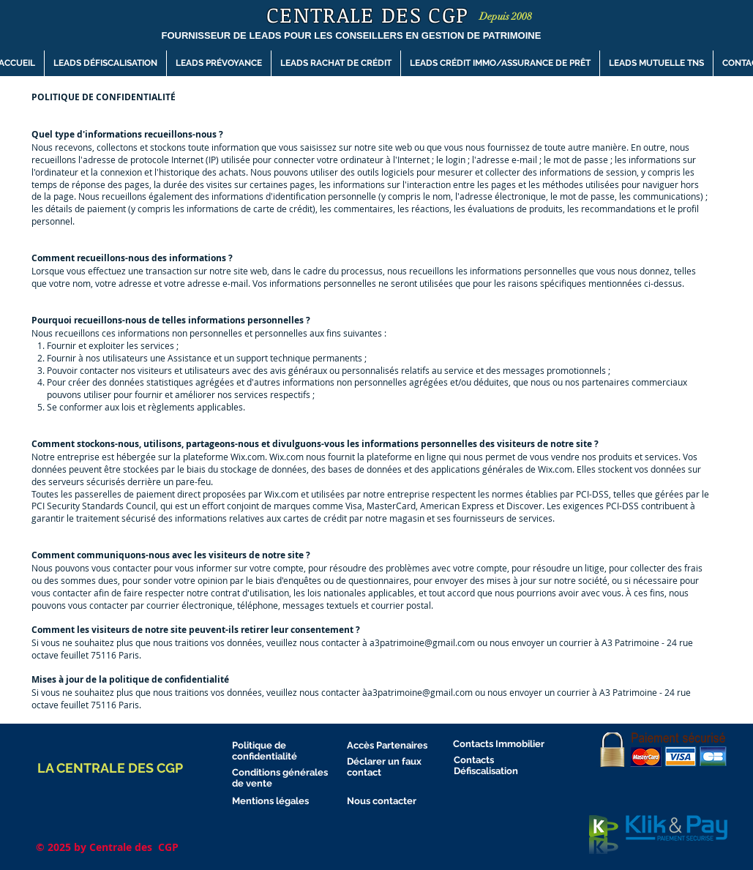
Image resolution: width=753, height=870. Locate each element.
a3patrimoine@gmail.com (422, 642)
